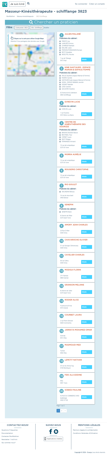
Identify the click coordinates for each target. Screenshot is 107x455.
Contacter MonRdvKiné (10, 436)
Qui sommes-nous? (9, 442)
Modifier (46, 27)
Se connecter (81, 4)
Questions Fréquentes (10, 430)
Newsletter (6, 439)
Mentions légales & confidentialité (85, 430)
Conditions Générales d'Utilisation (85, 433)
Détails (84, 59)
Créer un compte (97, 4)
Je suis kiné (17, 4)
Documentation (7, 433)
